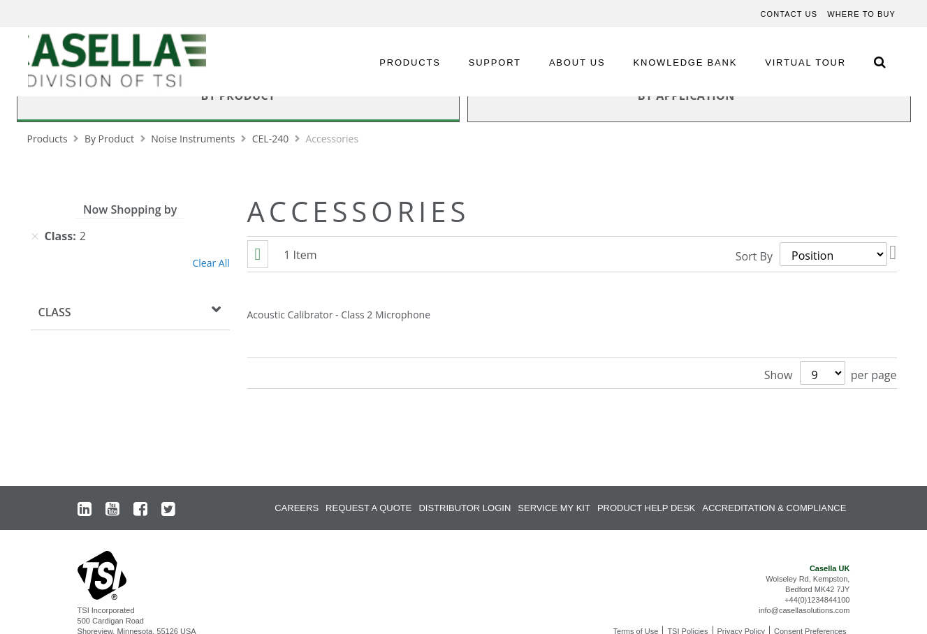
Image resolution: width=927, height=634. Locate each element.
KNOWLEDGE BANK (686, 62)
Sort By (754, 254)
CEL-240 (271, 138)
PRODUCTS (409, 62)
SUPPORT (495, 62)
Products (49, 138)
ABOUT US (577, 62)
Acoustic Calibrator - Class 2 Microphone (339, 314)
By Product (111, 138)
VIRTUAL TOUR (805, 62)
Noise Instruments (194, 138)
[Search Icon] (879, 61)
